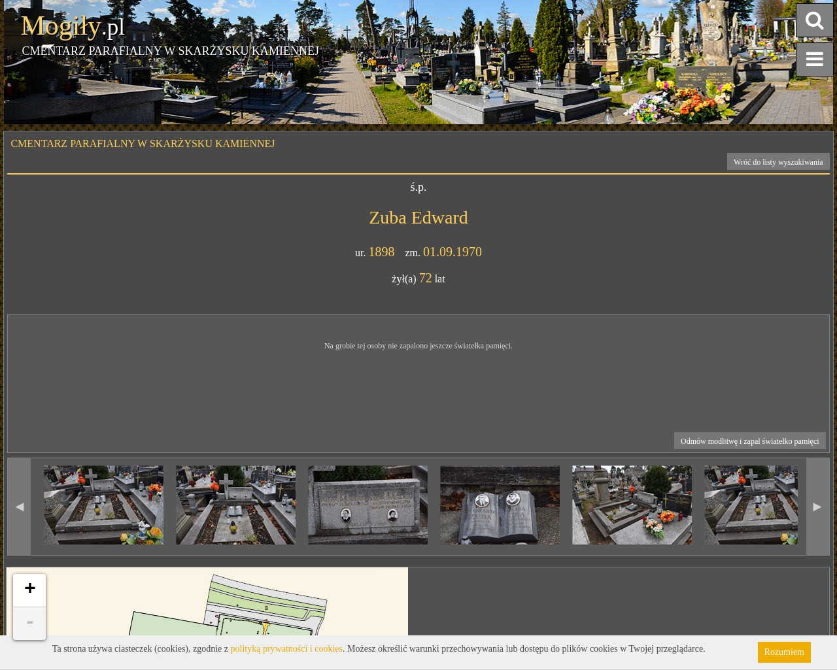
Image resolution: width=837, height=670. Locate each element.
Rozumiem (784, 652)
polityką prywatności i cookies (287, 649)
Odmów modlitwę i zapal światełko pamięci (750, 441)
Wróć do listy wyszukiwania (778, 162)
